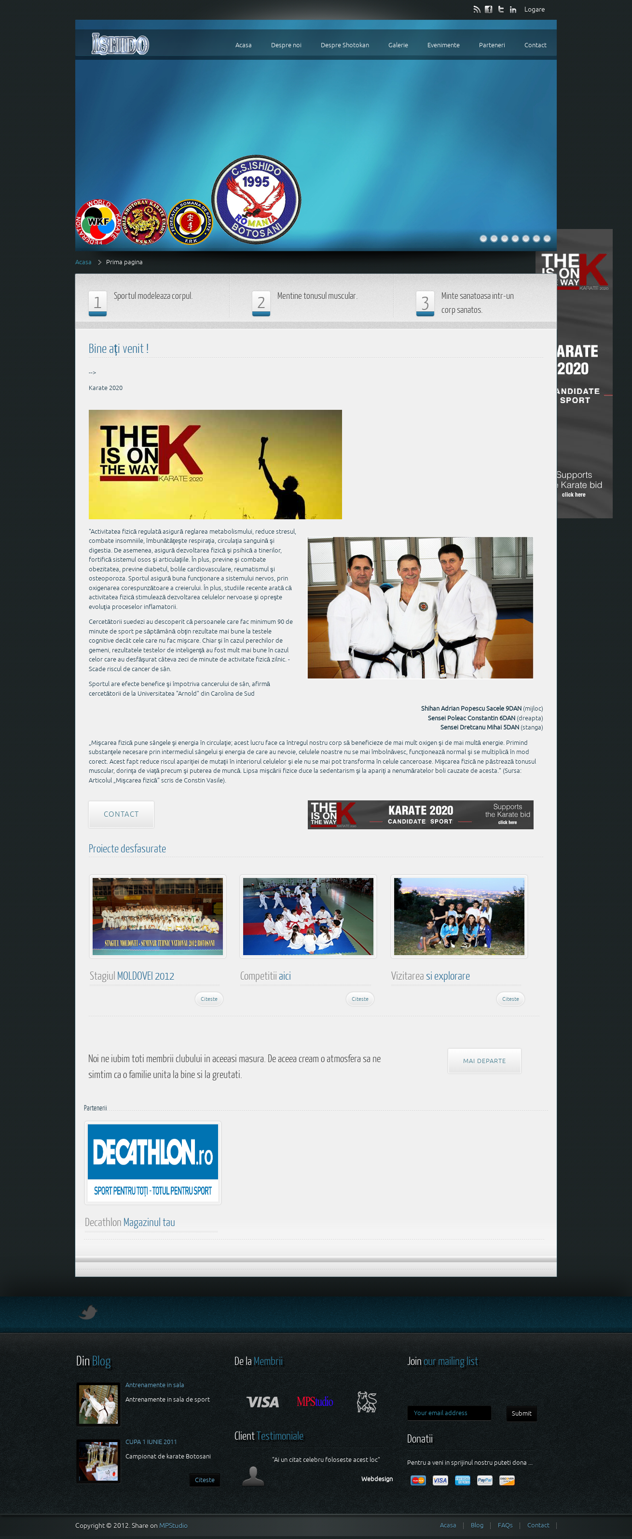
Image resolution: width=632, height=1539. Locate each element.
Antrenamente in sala (154, 1385)
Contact (121, 814)
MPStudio (173, 1525)
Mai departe (484, 1061)
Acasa (83, 262)
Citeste (209, 999)
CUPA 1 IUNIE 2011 (151, 1441)
